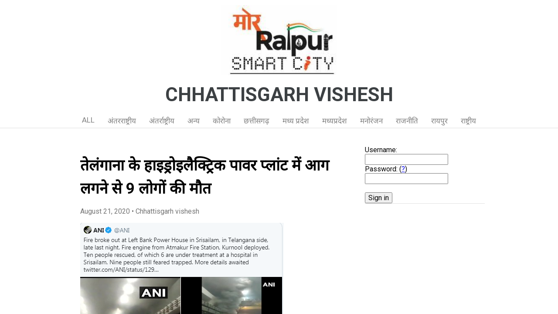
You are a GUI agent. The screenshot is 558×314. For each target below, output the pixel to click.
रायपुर (439, 120)
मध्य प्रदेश (295, 120)
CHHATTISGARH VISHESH (279, 94)
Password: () (386, 169)
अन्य (193, 120)
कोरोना (222, 120)
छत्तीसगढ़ (256, 120)
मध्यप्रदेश (334, 120)
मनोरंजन (371, 120)
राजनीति (407, 120)
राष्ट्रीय (468, 120)
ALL (88, 120)
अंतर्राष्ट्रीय (161, 120)
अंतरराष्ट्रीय (122, 120)
